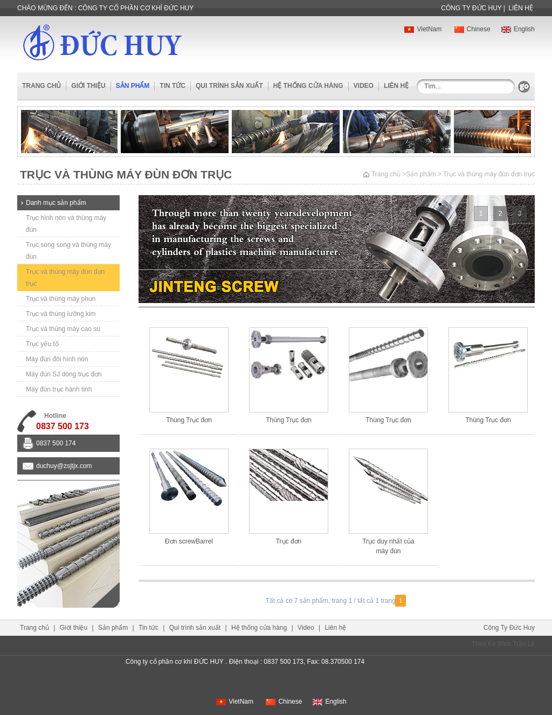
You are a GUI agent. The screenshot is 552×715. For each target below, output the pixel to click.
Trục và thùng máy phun (60, 298)
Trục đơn (289, 541)
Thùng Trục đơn (189, 420)
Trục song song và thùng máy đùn (68, 250)
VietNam (422, 29)
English (518, 29)
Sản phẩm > (423, 174)
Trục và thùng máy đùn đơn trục (65, 277)
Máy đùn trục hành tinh (59, 389)
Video (364, 86)
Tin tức (172, 86)
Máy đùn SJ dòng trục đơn (64, 374)
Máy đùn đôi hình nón (57, 359)
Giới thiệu (88, 86)
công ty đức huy (509, 627)
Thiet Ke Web (491, 644)
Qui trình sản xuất (229, 86)
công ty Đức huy (471, 8)
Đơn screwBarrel (189, 541)
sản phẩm (133, 86)
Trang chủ (41, 86)
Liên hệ (520, 8)
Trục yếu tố (42, 344)
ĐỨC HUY (102, 42)
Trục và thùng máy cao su (63, 329)
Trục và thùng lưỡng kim (61, 314)
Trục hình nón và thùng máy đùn (66, 223)
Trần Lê (524, 644)
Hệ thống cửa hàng (308, 86)
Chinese (472, 29)
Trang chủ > (388, 174)
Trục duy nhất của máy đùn (388, 546)
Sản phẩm (113, 627)
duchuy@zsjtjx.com (64, 466)
